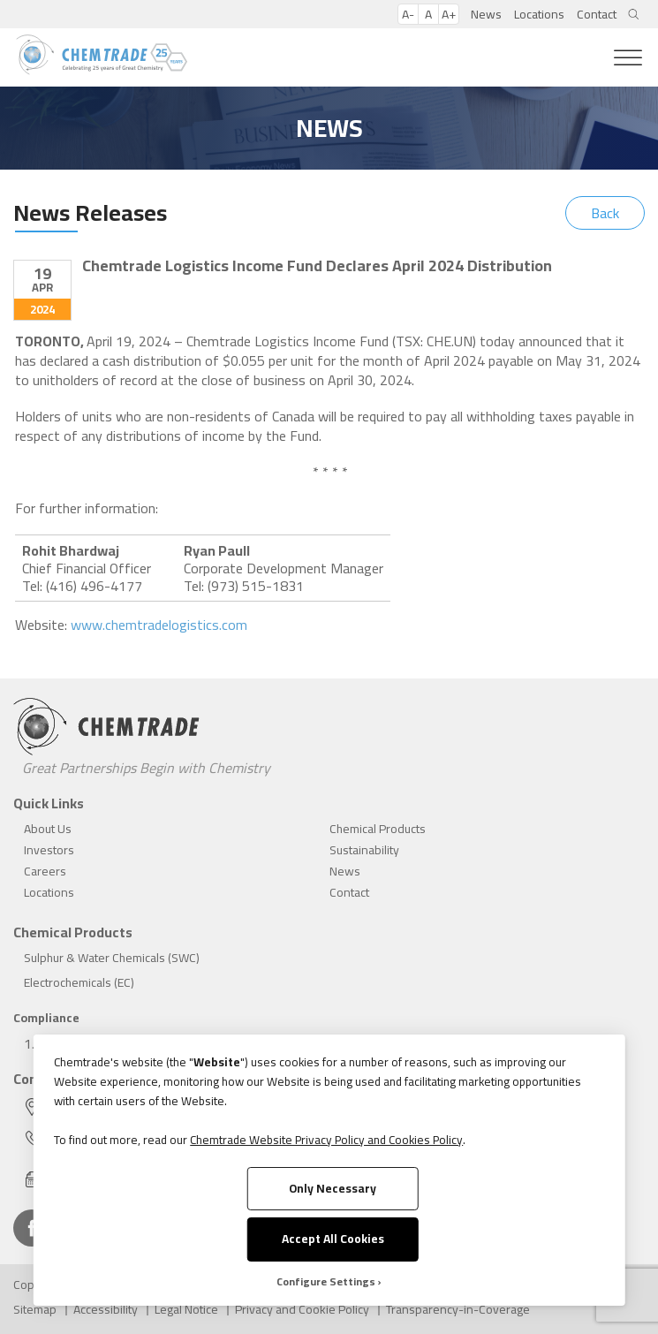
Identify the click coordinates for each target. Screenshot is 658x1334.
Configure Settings (325, 1282)
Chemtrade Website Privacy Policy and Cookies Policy (326, 1139)
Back (605, 213)
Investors (49, 850)
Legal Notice (186, 1309)
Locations (539, 14)
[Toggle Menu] (628, 57)
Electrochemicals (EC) (79, 982)
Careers (45, 871)
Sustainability (364, 850)
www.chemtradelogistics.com (159, 624)
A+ (449, 14)
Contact (596, 14)
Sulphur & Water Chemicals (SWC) (112, 958)
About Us (48, 829)
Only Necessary (332, 1188)
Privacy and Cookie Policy (302, 1309)
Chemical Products (377, 829)
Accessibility (105, 1309)
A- (408, 14)
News (486, 14)
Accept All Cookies (333, 1238)
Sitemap (35, 1309)
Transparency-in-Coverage (458, 1309)
